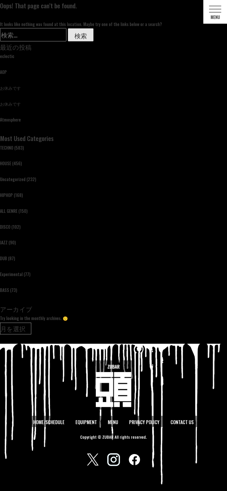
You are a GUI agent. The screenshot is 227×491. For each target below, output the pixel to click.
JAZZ (4, 242)
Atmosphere (10, 120)
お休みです (10, 88)
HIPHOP (6, 195)
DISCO (5, 227)
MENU (113, 422)
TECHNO (6, 148)
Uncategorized (13, 179)
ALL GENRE (8, 211)
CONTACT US (182, 422)
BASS (4, 290)
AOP (3, 72)
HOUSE (5, 163)
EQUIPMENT (86, 422)
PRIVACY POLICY (144, 422)
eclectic (7, 56)
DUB (3, 258)
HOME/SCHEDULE (49, 422)
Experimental (11, 274)
